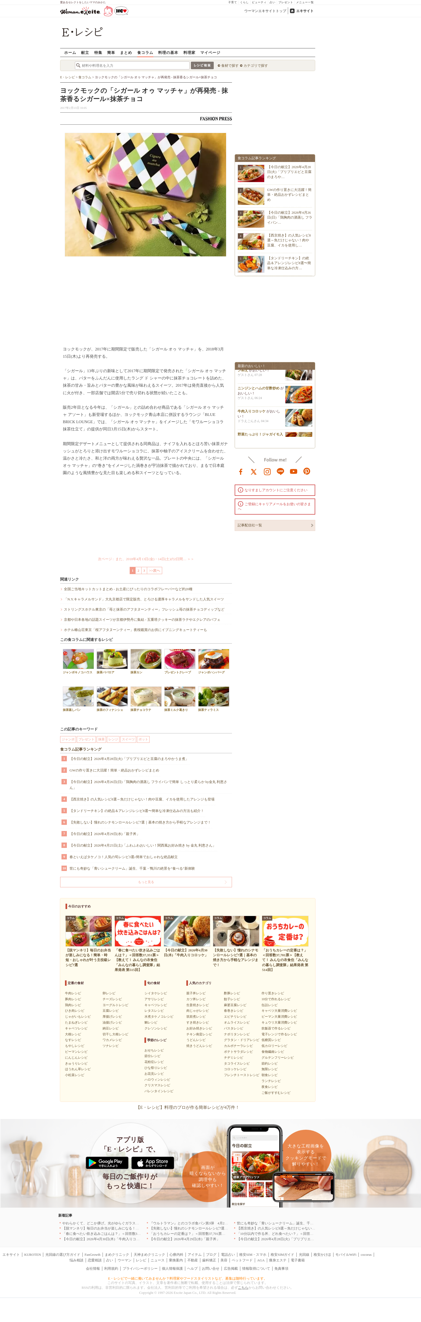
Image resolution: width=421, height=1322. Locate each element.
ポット (143, 739)
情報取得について (256, 1268)
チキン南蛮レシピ (199, 1034)
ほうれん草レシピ (78, 1069)
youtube (294, 471)
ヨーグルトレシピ (115, 1005)
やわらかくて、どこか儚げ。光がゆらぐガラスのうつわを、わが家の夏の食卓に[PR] (128, 1223)
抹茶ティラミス (213, 698)
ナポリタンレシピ (237, 1034)
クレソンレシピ (155, 1028)
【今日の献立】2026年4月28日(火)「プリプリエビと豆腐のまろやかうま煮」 (129, 759)
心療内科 (176, 1255)
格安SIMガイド (282, 1255)
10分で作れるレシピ (276, 999)
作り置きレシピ (273, 993)
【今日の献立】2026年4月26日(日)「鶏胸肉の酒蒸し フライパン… (289, 217)
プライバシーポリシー (140, 1268)
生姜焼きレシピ (197, 1005)
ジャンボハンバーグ (213, 661)
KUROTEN (32, 1255)
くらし (244, 2)
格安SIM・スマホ (252, 1255)
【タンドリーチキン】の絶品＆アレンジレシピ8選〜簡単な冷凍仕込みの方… (289, 263)
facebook (241, 471)
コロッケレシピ (235, 1069)
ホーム (70, 52)
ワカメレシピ (112, 1040)
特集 (98, 52)
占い (272, 2)
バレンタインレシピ (158, 1091)
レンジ (113, 739)
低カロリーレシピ (274, 1046)
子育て (232, 2)
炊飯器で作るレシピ (276, 1028)
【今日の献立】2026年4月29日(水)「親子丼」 (105, 834)
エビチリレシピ (235, 1016)
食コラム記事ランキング (80, 749)
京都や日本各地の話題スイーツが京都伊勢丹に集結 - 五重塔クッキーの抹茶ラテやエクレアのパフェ (142, 620)
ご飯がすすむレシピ (276, 1093)
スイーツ (128, 739)
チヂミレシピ (233, 1057)
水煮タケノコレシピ (158, 1016)
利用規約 (111, 1268)
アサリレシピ (154, 999)
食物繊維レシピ (273, 1052)
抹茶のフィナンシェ (112, 698)
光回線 (304, 1255)
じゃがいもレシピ (78, 1016)
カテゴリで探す (256, 66)
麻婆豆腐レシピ (235, 1005)
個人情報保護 (172, 1268)
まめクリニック (117, 1255)
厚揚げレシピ (112, 1016)
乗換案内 (176, 1260)
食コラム (145, 52)
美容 (223, 1260)
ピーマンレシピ (76, 1052)
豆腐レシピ (111, 1011)
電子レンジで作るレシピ (279, 1034)
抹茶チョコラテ (146, 698)
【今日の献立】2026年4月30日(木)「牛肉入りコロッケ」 (106, 1239)
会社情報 (93, 1268)
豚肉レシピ (73, 999)
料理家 (189, 52)
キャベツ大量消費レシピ (279, 1011)
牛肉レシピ (73, 993)
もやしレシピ (74, 1046)
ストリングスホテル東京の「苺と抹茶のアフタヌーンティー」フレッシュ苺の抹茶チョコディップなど (144, 609)
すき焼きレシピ (197, 1022)
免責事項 (281, 1268)
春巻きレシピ (233, 1011)
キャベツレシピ (76, 1028)
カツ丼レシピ (196, 999)
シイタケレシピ (155, 993)
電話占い (228, 1255)
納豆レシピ (111, 1028)
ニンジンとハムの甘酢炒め (259, 390)
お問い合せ (210, 1268)
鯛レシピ (150, 1022)
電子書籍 (298, 1260)
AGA (261, 1260)
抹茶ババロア (112, 661)
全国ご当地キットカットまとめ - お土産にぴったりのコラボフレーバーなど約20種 (128, 589)
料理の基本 (168, 52)
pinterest (307, 471)
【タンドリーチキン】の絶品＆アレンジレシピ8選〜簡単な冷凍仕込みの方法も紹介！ (137, 811)
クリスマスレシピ (157, 1085)
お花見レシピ (154, 1074)
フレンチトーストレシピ (241, 1075)
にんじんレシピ (76, 1057)
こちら (243, 1288)
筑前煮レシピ (196, 1016)
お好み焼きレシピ (199, 1028)
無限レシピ (270, 1069)
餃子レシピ (232, 999)
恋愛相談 (95, 1260)
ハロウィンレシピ (157, 1079)
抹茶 (101, 739)
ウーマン (125, 1260)
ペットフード (242, 1260)
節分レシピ (152, 1056)
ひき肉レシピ (74, 1011)
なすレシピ (73, 1040)
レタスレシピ (154, 1011)
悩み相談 (77, 1260)
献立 (85, 52)
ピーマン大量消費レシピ (279, 1016)
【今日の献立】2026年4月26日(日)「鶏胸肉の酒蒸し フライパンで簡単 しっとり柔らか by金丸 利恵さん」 (148, 785)
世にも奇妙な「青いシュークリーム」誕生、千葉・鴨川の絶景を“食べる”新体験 (132, 868)
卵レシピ (109, 993)
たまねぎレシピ (76, 1022)
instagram (267, 471)
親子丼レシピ (196, 993)
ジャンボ (68, 739)
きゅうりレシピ (76, 1063)
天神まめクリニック (149, 1255)
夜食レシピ (270, 1087)
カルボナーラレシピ (238, 1046)
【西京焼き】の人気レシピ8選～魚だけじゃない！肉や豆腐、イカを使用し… (289, 240)
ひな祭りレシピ (155, 1068)
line (281, 471)
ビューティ (259, 2)
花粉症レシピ (154, 1062)
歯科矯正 (209, 1260)
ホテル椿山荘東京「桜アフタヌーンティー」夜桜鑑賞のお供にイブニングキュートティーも (135, 630)
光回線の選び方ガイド (62, 1255)
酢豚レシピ (232, 993)
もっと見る (146, 882)
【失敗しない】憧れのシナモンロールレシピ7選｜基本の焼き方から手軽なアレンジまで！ (140, 822)
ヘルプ (192, 1268)
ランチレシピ (271, 1081)
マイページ (210, 52)
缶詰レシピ (270, 1005)
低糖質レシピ (271, 1040)
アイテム (195, 1255)
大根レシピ (73, 1034)
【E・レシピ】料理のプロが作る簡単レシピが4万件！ (187, 1107)
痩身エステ (277, 1260)
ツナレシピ (111, 1046)
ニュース (158, 1260)
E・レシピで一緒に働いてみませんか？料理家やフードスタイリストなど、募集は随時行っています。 (187, 1278)
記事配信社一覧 (250, 525)
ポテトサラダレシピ (238, 1052)
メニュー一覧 (305, 2)
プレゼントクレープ (179, 661)
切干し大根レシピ (115, 1034)
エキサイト (305, 11)
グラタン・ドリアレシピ (241, 1040)
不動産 (192, 1260)
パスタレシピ (233, 1028)
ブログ (211, 1255)
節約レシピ (270, 1063)
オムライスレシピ (237, 1022)
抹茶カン (146, 661)
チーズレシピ (112, 999)
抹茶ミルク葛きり (179, 698)
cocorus (366, 1255)
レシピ (141, 1260)
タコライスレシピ (237, 1063)
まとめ (126, 52)
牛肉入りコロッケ (252, 413)
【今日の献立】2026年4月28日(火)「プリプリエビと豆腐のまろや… (289, 172)
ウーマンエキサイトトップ (265, 11)
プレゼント (285, 2)
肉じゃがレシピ (197, 1011)
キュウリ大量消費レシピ (279, 1022)
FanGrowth (92, 1255)
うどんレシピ (196, 1040)
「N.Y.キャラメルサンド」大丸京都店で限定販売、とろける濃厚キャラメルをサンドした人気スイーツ (144, 599)
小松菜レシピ (74, 1075)
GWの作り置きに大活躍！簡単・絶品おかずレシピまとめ (114, 770)
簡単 (111, 52)
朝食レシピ (270, 1075)
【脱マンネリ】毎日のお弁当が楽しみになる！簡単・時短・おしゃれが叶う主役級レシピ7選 (134, 1228)
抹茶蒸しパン (78, 698)
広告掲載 (231, 1268)
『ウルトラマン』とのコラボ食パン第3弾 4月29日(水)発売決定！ (201, 1223)
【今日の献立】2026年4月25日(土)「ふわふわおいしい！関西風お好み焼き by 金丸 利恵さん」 (143, 845)
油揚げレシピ (112, 1022)
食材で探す (230, 66)
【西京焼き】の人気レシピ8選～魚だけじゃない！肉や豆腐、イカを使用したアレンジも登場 (142, 799)
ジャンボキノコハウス (78, 661)
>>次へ (154, 570)
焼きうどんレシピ (199, 1046)
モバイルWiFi (345, 1255)
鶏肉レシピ (73, 1005)
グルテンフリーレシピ (278, 1057)
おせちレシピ (154, 1050)
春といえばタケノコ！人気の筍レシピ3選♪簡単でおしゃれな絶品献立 (124, 857)
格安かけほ (322, 1255)
